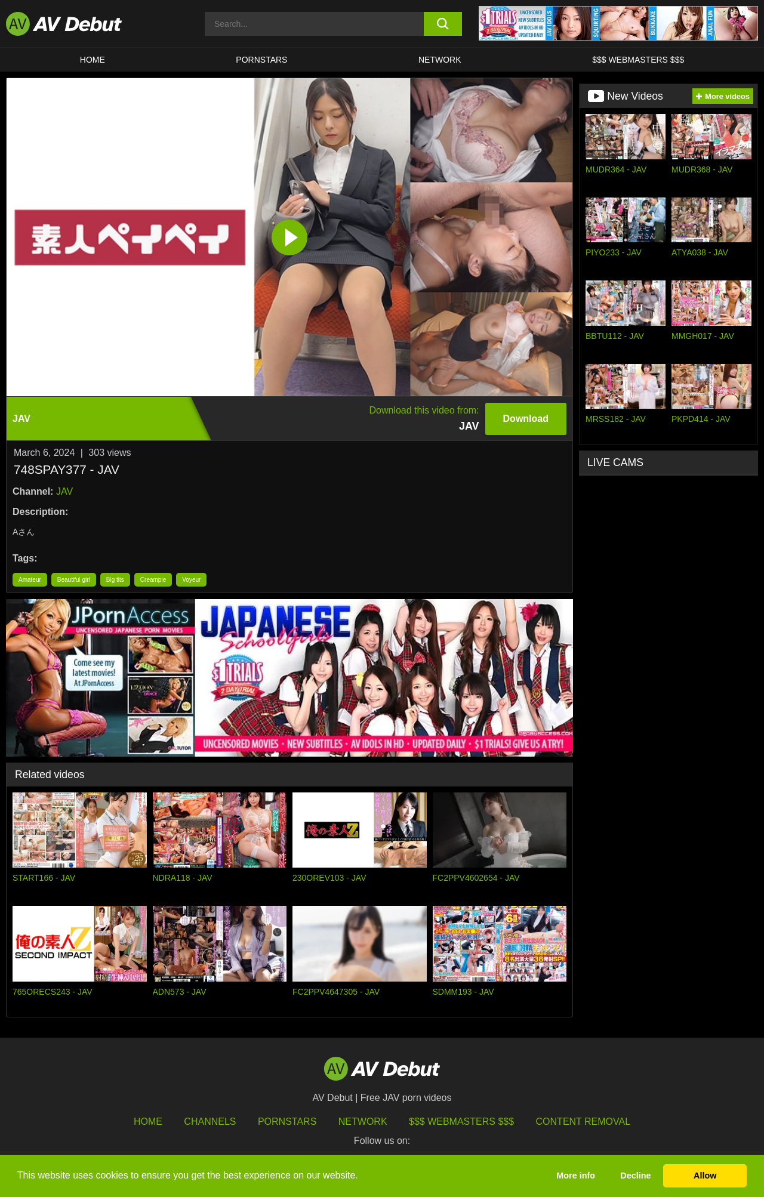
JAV (64, 491)
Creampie (153, 579)
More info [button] (575, 1175)
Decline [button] (635, 1175)
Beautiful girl (73, 579)
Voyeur (191, 579)
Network (439, 59)
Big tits (115, 579)
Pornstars (261, 59)
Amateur (30, 579)
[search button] (443, 24)
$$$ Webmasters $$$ (638, 59)
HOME (92, 59)
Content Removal (583, 1121)
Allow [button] (705, 1175)
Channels (210, 1121)
